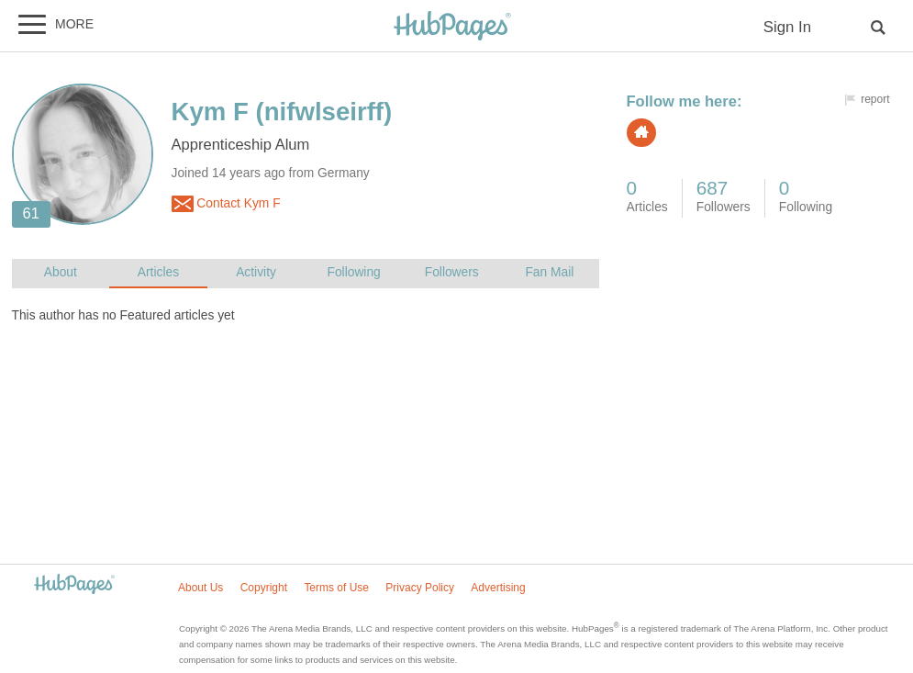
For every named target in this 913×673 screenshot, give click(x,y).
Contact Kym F (226, 204)
